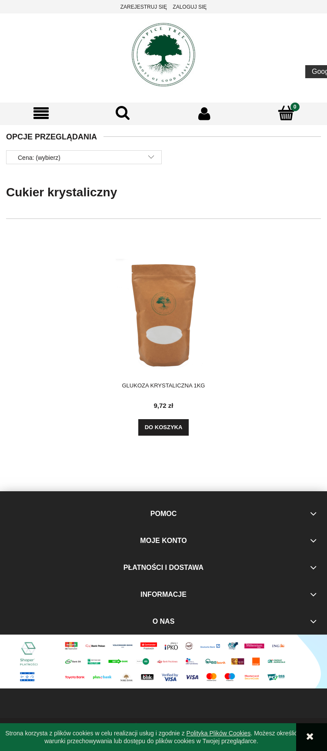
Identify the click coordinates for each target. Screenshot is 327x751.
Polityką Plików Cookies (219, 733)
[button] (41, 114)
